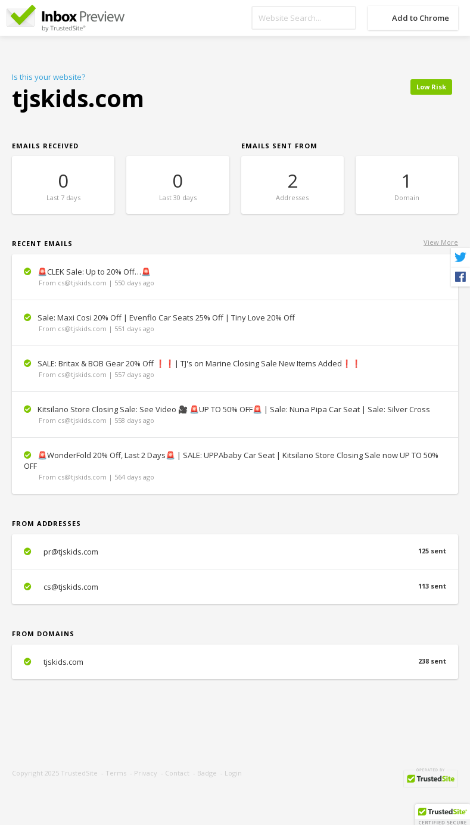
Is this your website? (48, 76)
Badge (207, 772)
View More (441, 242)
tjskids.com (235, 661)
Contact (177, 772)
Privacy (145, 772)
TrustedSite (79, 772)
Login (233, 772)
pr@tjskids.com (235, 551)
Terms (115, 772)
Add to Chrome (420, 18)
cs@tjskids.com (235, 586)
